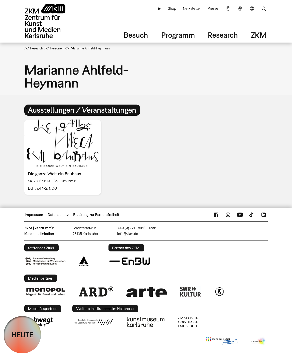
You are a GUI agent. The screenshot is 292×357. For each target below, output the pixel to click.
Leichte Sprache (228, 8)
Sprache (252, 8)
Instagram (228, 215)
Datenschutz (58, 215)
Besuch (136, 35)
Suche (264, 8)
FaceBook (216, 215)
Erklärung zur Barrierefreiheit (96, 215)
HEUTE (22, 334)
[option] (64, 157)
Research (223, 35)
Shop (172, 8)
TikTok (252, 215)
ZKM (259, 35)
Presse (213, 8)
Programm (178, 35)
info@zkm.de (127, 234)
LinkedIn (264, 215)
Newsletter (192, 8)
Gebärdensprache (240, 8)
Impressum (34, 215)
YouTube (240, 215)
